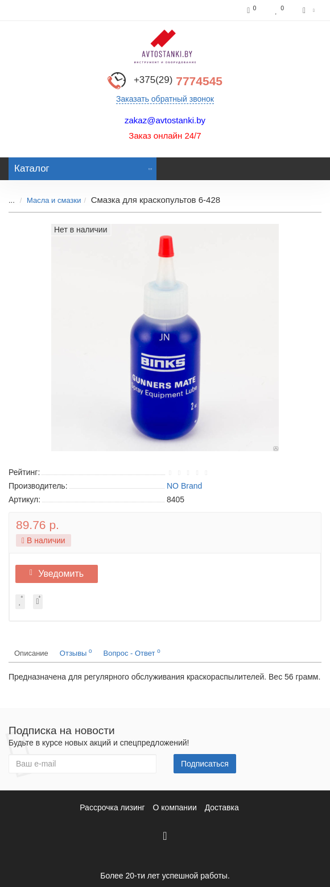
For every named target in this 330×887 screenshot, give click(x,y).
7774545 (178, 81)
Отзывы (76, 652)
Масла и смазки (54, 200)
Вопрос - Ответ (132, 652)
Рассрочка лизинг (112, 807)
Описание (31, 653)
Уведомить (57, 573)
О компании (175, 807)
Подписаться (205, 763)
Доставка (222, 807)
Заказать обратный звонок (165, 98)
